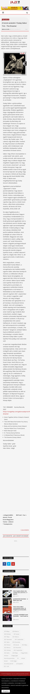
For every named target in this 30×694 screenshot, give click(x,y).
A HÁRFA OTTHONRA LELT (12, 584)
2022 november (17, 647)
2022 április (7, 653)
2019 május (7, 631)
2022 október (7, 650)
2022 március (7, 647)
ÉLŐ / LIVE (6, 666)
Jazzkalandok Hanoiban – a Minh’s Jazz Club (20, 599)
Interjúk (23, 658)
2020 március (15, 631)
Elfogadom (6, 691)
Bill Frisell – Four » (21, 515)
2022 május (24, 645)
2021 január (16, 634)
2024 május (15, 653)
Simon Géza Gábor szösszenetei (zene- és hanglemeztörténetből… (20, 608)
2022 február (7, 645)
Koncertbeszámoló (8, 663)
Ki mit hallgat (13, 661)
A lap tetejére (25, 530)
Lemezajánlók (5, 19)
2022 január (16, 645)
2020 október (7, 634)
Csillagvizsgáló (14, 655)
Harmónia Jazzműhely (9, 658)
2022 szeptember (18, 650)
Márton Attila (5, 29)
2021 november (8, 639)
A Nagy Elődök (24, 653)
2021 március (15, 637)
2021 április (7, 642)
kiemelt (6, 661)
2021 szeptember (19, 639)
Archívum (6, 655)
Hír (18, 658)
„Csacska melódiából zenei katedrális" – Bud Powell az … (20, 616)
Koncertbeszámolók (9, 577)
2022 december (16, 642)
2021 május (7, 637)
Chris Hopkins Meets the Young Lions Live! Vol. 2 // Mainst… (20, 592)
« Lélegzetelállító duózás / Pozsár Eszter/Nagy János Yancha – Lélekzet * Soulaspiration (8, 519)
